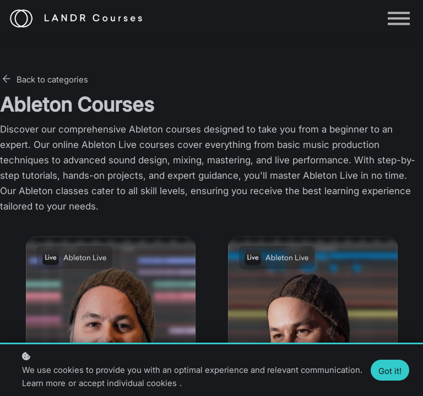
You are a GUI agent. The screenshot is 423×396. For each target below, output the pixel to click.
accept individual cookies (128, 383)
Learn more (44, 383)
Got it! (390, 371)
